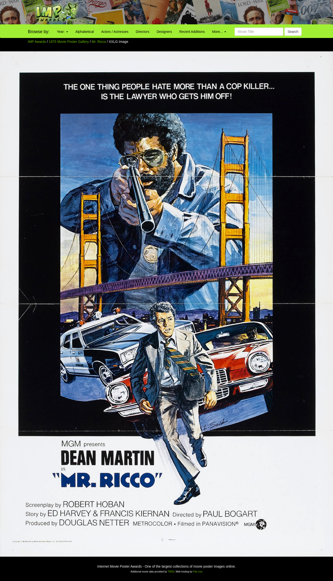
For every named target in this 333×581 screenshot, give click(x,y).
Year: (62, 32)
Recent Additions (192, 32)
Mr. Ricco (99, 42)
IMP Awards (37, 42)
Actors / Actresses (114, 32)
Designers (164, 32)
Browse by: (39, 31)
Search (293, 32)
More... (219, 32)
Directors (142, 32)
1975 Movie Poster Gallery (69, 42)
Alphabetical (84, 32)
